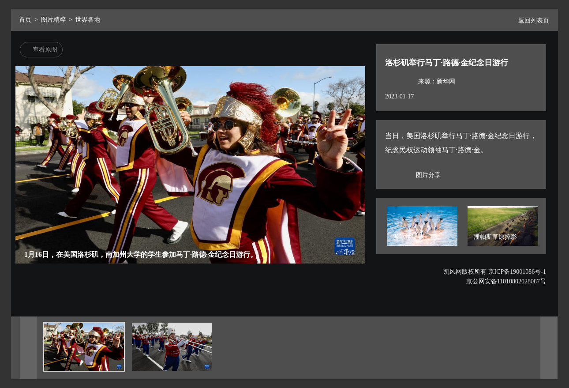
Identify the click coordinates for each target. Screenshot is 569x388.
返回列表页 (530, 20)
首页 (25, 19)
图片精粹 (53, 19)
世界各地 (87, 19)
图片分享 (428, 175)
